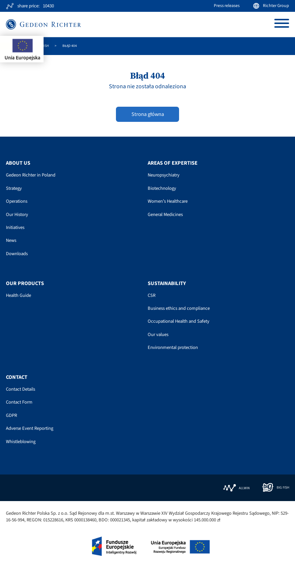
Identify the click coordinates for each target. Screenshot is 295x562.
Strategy (14, 188)
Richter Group (271, 6)
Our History (17, 214)
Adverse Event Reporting (29, 428)
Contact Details (20, 389)
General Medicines (165, 214)
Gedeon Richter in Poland (30, 175)
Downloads (17, 253)
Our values (158, 334)
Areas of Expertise (173, 163)
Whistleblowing (20, 441)
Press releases (227, 6)
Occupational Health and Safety (178, 321)
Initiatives (15, 227)
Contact (16, 377)
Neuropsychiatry (163, 175)
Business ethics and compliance (179, 308)
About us (18, 163)
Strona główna (147, 114)
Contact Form (19, 402)
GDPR (11, 415)
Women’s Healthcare (168, 201)
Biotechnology (162, 188)
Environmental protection (173, 347)
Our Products (25, 284)
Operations (16, 201)
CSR (151, 295)
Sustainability (167, 284)
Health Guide (18, 295)
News (11, 240)
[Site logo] (43, 24)
